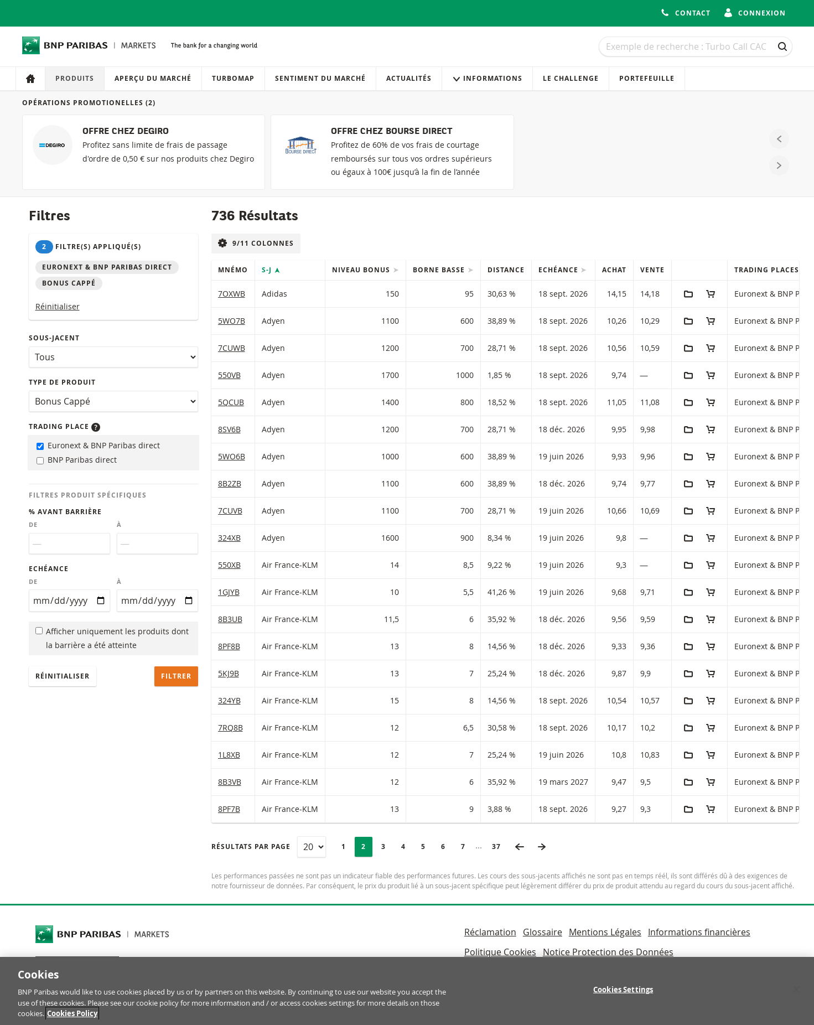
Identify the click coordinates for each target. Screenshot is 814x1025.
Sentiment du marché (320, 78)
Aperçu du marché (153, 78)
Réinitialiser (57, 306)
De (33, 524)
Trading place (64, 426)
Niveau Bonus (362, 270)
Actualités (409, 78)
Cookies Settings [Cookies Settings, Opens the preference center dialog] (623, 1000)
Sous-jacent (54, 338)
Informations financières (699, 932)
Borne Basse (440, 270)
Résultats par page (251, 846)
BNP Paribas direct (77, 459)
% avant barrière (65, 511)
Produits (74, 78)
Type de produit (62, 382)
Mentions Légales (605, 932)
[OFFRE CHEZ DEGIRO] (143, 152)
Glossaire (542, 932)
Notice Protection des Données (608, 952)
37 (499, 846)
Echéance (49, 568)
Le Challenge (571, 78)
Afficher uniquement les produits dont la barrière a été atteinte (112, 638)
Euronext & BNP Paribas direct (98, 445)
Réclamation (490, 932)
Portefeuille (647, 78)
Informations (487, 78)
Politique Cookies (500, 952)
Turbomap (233, 78)
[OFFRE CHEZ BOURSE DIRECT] (392, 152)
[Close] (796, 999)
